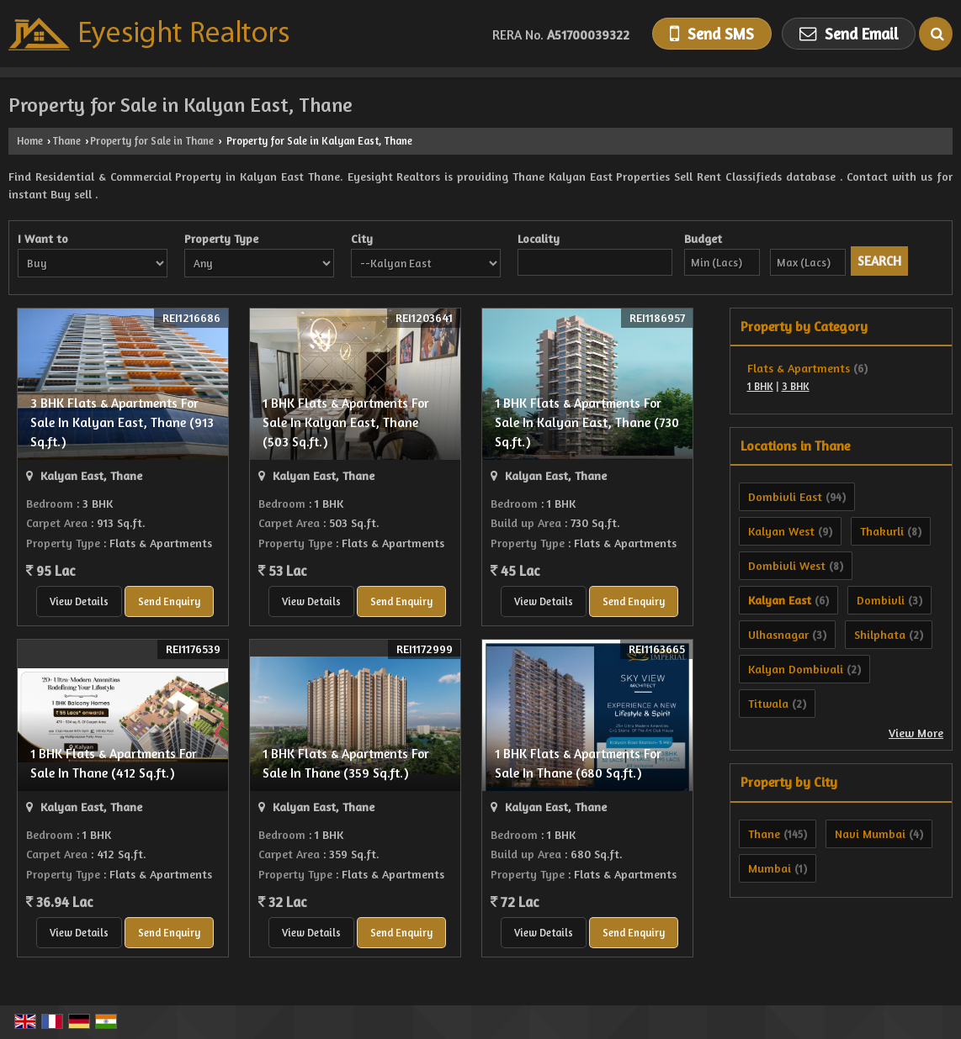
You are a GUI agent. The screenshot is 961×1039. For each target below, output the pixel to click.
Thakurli (882, 531)
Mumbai (769, 868)
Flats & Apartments (798, 368)
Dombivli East (785, 496)
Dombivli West (787, 565)
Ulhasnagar (778, 634)
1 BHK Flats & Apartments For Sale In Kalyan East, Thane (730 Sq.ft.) (587, 422)
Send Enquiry (169, 601)
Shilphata (879, 634)
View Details (79, 601)
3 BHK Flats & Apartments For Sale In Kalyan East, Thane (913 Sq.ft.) (122, 422)
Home (30, 140)
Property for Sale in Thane (152, 140)
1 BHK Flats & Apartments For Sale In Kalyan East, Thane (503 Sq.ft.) (346, 422)
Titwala (768, 703)
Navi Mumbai (870, 833)
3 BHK (796, 386)
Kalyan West (781, 531)
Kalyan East (779, 600)
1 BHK (760, 386)
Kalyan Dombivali (795, 669)
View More (916, 732)
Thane (66, 140)
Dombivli (881, 600)
